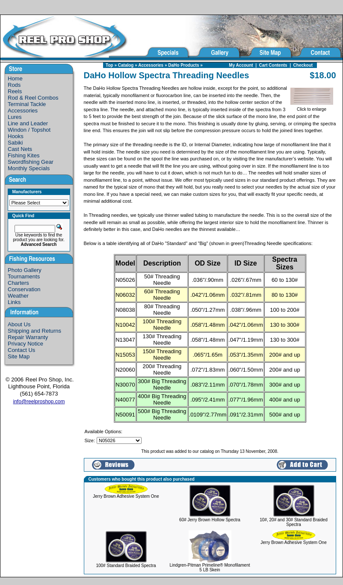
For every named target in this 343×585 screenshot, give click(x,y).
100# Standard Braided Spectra (126, 565)
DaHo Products (183, 65)
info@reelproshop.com (39, 402)
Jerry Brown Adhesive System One (126, 496)
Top (109, 65)
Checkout (303, 65)
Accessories (150, 65)
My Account (241, 65)
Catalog (126, 65)
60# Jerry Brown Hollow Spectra (209, 519)
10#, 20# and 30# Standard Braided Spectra (293, 522)
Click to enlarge (311, 107)
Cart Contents (273, 65)
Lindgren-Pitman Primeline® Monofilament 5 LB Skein (210, 567)
